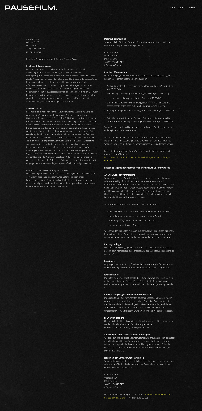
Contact (192, 8)
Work (172, 8)
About (181, 8)
